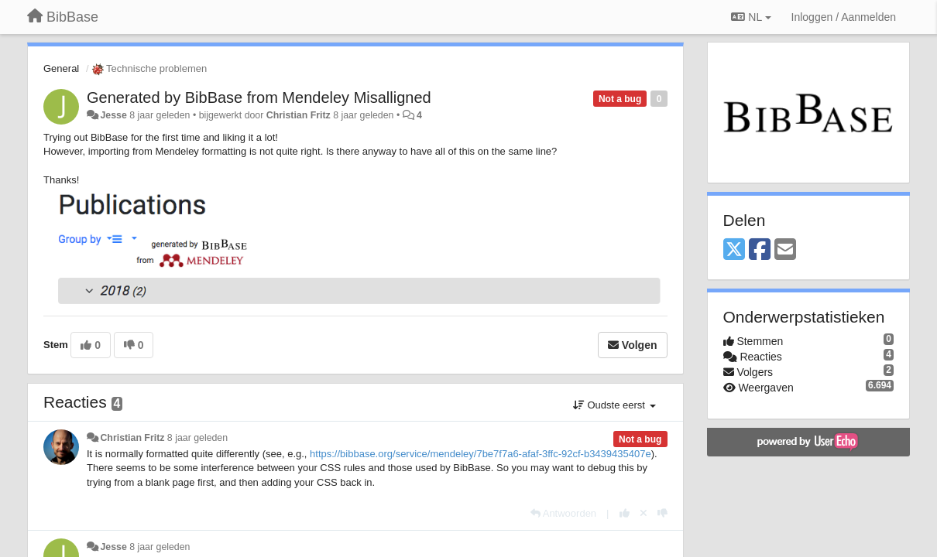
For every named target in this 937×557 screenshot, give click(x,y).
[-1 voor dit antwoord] (662, 513)
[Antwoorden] (563, 513)
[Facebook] (760, 250)
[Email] (785, 250)
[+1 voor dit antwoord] (625, 513)
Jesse (113, 115)
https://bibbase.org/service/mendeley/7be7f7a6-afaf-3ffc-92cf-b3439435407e (480, 454)
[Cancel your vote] (643, 513)
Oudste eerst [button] (614, 405)
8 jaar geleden (197, 437)
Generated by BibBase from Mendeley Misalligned (259, 97)
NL (751, 17)
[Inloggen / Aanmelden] (843, 17)
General (61, 68)
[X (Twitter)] (734, 250)
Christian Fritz (298, 115)
